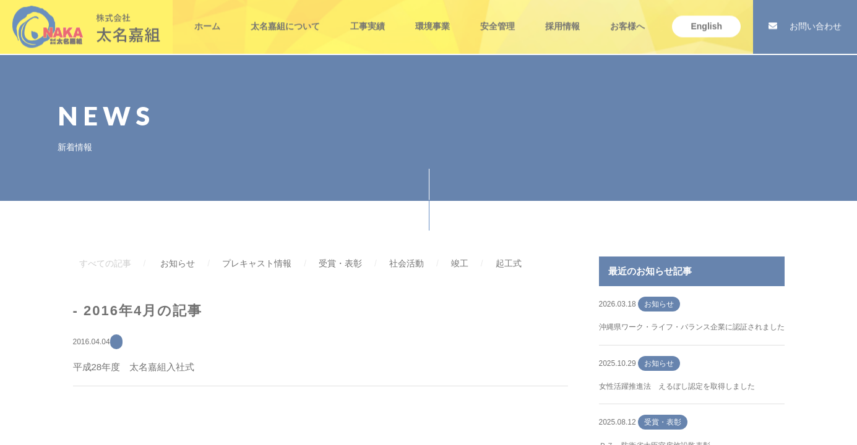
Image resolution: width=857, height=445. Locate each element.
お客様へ (627, 17)
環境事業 (432, 17)
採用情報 (562, 17)
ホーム (207, 17)
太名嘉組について (285, 17)
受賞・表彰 (340, 263)
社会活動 (406, 263)
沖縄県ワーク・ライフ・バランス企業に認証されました (692, 327)
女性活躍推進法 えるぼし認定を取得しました (677, 386)
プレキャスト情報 (256, 263)
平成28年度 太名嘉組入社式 (134, 367)
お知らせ (177, 263)
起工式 (509, 263)
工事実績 (367, 17)
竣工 (459, 263)
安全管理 (497, 17)
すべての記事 (105, 263)
